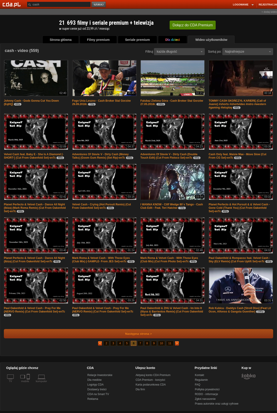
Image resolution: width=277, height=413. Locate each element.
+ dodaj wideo (269, 11)
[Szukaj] (59, 4)
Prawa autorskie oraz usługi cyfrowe (216, 403)
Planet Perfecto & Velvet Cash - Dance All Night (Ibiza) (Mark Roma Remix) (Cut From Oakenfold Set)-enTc (35, 208)
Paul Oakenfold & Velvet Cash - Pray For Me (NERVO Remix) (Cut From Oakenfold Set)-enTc (34, 310)
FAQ (197, 384)
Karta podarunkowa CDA (151, 384)
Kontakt (199, 375)
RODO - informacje (206, 394)
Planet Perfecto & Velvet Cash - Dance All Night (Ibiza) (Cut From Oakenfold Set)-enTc (34, 259)
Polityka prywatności (207, 389)
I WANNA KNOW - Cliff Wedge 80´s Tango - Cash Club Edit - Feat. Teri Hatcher (171, 206)
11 (169, 343)
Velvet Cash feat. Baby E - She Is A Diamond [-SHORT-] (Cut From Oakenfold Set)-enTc (34, 156)
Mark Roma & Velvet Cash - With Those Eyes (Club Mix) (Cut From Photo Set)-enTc (169, 259)
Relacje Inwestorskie (99, 375)
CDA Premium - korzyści (150, 379)
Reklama (92, 399)
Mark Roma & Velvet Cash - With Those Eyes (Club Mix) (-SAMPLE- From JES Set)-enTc (101, 259)
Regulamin (201, 379)
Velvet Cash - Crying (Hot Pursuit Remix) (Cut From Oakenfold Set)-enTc (101, 206)
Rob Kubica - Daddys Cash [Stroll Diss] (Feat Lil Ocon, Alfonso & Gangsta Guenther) (240, 310)
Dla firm (140, 389)
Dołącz (193, 25)
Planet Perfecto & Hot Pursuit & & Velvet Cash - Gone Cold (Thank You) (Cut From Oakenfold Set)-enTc (239, 208)
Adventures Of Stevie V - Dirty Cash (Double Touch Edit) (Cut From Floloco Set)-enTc (168, 156)
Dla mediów (94, 379)
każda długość (180, 51)
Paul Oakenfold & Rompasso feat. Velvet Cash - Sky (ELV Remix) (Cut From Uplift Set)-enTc (239, 259)
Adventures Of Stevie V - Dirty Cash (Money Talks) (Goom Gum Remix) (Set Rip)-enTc (100, 156)
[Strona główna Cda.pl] (12, 4)
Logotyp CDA (95, 384)
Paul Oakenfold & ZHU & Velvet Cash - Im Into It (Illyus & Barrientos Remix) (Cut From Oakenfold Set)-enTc (171, 312)
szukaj (99, 5)
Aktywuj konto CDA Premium (153, 375)
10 (161, 343)
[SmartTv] (28, 384)
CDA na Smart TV (98, 394)
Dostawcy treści (96, 389)
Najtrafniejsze (248, 51)
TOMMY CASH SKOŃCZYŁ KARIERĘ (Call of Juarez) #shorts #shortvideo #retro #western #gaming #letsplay (237, 104)
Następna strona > (135, 333)
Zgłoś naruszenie (205, 399)
